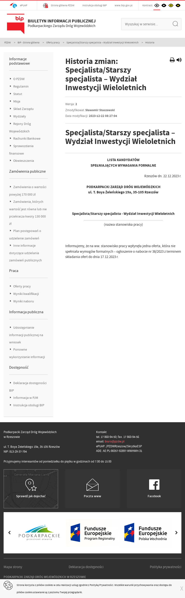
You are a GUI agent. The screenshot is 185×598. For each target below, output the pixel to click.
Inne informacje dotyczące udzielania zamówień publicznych (25, 253)
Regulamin (21, 86)
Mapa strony (13, 566)
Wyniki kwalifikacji (26, 294)
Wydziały (19, 116)
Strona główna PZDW (58, 5)
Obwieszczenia (23, 161)
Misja (16, 101)
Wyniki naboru (23, 301)
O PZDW (19, 79)
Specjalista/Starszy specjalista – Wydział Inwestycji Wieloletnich (102, 42)
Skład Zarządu (23, 109)
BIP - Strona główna (29, 42)
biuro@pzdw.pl (114, 441)
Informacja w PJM (25, 398)
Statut (17, 94)
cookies (49, 585)
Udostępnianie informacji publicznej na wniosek (26, 335)
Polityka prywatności (165, 566)
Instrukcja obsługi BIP (94, 5)
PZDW (7, 42)
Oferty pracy (53, 42)
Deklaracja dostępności (86, 566)
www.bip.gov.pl (123, 5)
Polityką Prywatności (101, 585)
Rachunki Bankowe (26, 138)
